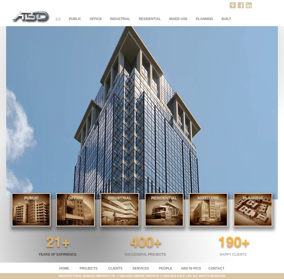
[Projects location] (233, 5)
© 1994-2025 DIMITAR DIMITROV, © (139, 276)
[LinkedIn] (249, 5)
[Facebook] (241, 5)
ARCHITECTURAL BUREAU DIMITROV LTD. (87, 276)
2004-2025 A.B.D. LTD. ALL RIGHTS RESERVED (194, 276)
